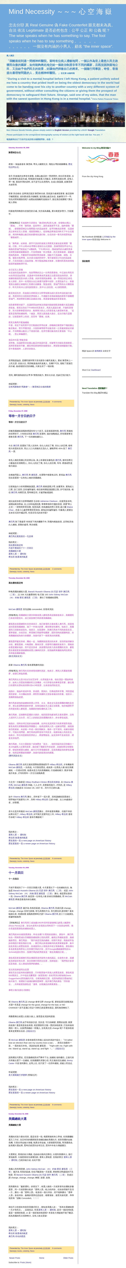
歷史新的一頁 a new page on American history (30, 840)
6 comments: (57, 858)
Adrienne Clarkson (49, 501)
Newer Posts (14, 1258)
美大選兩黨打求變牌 (18, 1075)
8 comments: (57, 1105)
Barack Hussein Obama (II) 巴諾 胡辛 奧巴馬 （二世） (38, 890)
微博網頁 (98, 351)
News (32, 405)
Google (91, 130)
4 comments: (57, 402)
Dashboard (96, 370)
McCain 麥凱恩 (15, 609)
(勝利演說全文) (15, 755)
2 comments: (57, 569)
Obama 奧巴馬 (20, 665)
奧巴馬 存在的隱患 (17, 1236)
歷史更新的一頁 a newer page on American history (32, 843)
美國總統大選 (15, 551)
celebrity (26, 405)
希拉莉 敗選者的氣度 (18, 557)
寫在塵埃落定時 (16, 545)
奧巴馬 (63, 431)
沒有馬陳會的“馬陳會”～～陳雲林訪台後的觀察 (30, 387)
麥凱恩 (34, 475)
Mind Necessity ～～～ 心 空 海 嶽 (60, 11)
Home (41, 1258)
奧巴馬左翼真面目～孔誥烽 (21, 536)
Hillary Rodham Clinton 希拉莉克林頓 (42, 782)
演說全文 (31, 1031)
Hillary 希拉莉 (56, 764)
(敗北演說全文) (15, 656)
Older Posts (68, 1258)
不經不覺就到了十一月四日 (21, 548)
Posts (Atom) (25, 1262)
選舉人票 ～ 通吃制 (17, 554)
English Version (62, 130)
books (19, 405)
